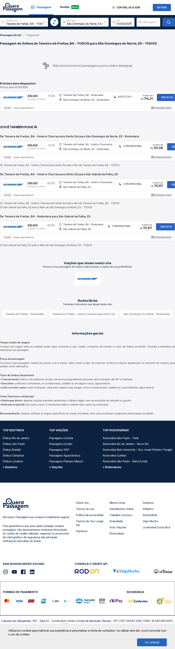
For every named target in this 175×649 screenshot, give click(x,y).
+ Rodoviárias (112, 478)
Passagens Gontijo (60, 455)
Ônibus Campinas (13, 466)
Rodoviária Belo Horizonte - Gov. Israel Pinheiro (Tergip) (137, 461)
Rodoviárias (116, 544)
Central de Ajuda (128, 7)
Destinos (148, 514)
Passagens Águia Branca (64, 466)
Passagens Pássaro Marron (66, 472)
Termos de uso (85, 520)
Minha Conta (117, 514)
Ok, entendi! (152, 642)
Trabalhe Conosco (120, 526)
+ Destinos (10, 478)
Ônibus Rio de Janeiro (16, 449)
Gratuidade (116, 532)
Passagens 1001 (59, 461)
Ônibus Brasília (12, 461)
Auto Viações (117, 538)
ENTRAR (162, 7)
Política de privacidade (90, 526)
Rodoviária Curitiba (114, 466)
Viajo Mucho (150, 532)
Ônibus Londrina (13, 472)
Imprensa (81, 542)
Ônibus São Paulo (14, 455)
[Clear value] (131, 22)
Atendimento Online (121, 520)
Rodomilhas (150, 526)
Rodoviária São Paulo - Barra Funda (125, 472)
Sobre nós (82, 514)
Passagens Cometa (61, 449)
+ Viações (56, 478)
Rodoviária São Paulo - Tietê (121, 449)
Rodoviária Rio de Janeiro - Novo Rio (126, 455)
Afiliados (148, 520)
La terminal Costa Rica (156, 538)
